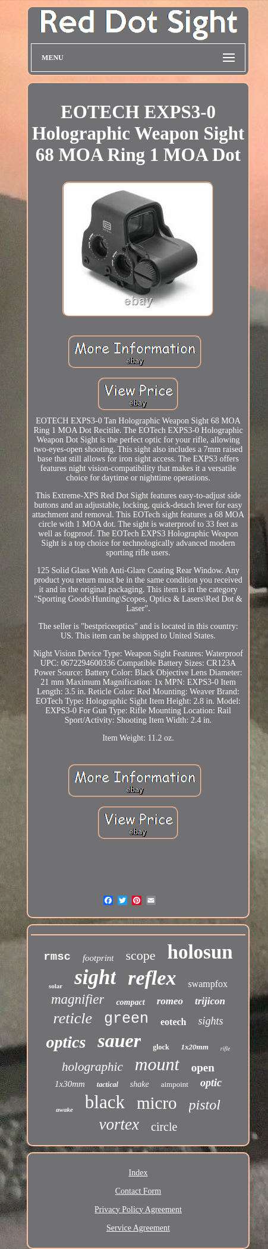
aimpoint (174, 1084)
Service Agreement (138, 1227)
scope (140, 955)
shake (139, 1084)
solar (55, 985)
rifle (225, 1048)
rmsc (57, 956)
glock (161, 1047)
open (203, 1067)
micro (157, 1102)
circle (164, 1126)
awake (64, 1109)
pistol (204, 1104)
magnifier (77, 999)
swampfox (208, 984)
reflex (152, 978)
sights (210, 1021)
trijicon (210, 1001)
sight (95, 977)
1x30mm (70, 1084)
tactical (107, 1084)
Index (138, 1172)
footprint (98, 958)
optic (211, 1083)
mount (157, 1064)
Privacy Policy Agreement (138, 1209)
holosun (200, 952)
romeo (170, 1001)
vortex (119, 1124)
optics (66, 1042)
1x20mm (195, 1046)
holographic (92, 1067)
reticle (72, 1018)
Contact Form (138, 1191)
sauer (119, 1040)
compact (130, 1002)
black (105, 1102)
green (126, 1018)
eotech (173, 1022)
